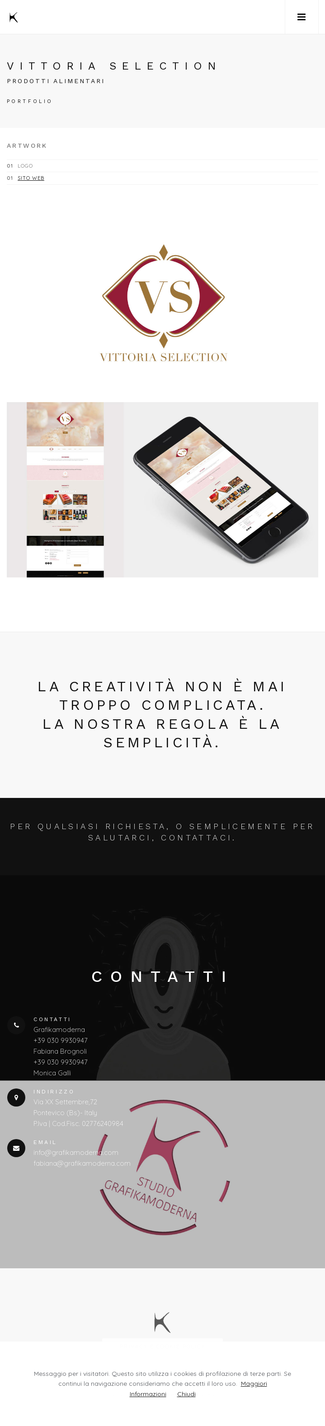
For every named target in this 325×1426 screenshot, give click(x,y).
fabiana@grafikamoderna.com (82, 1163)
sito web (31, 178)
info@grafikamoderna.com (75, 1152)
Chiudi (186, 1394)
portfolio (30, 101)
